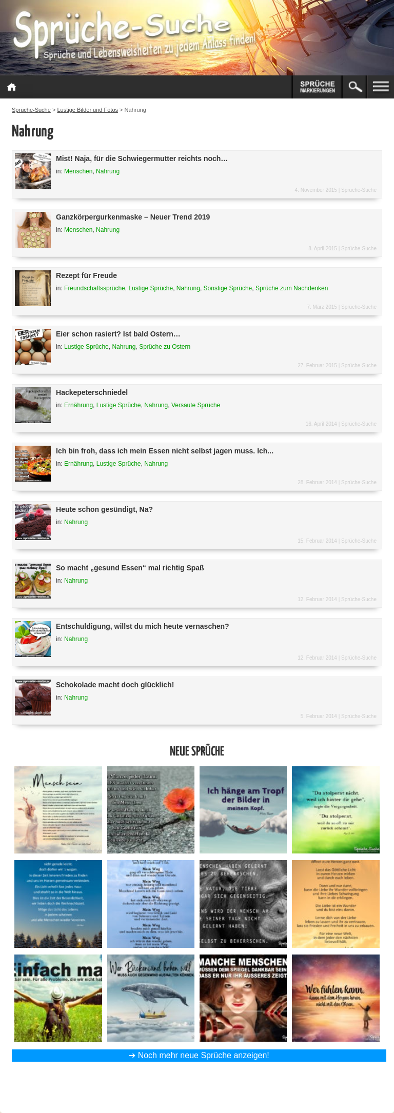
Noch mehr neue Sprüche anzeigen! (203, 1055)
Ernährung (78, 405)
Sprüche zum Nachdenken (291, 288)
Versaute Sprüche (195, 405)
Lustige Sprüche (150, 288)
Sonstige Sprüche (228, 288)
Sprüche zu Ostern (164, 346)
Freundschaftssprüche (94, 288)
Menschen (78, 171)
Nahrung (108, 171)
